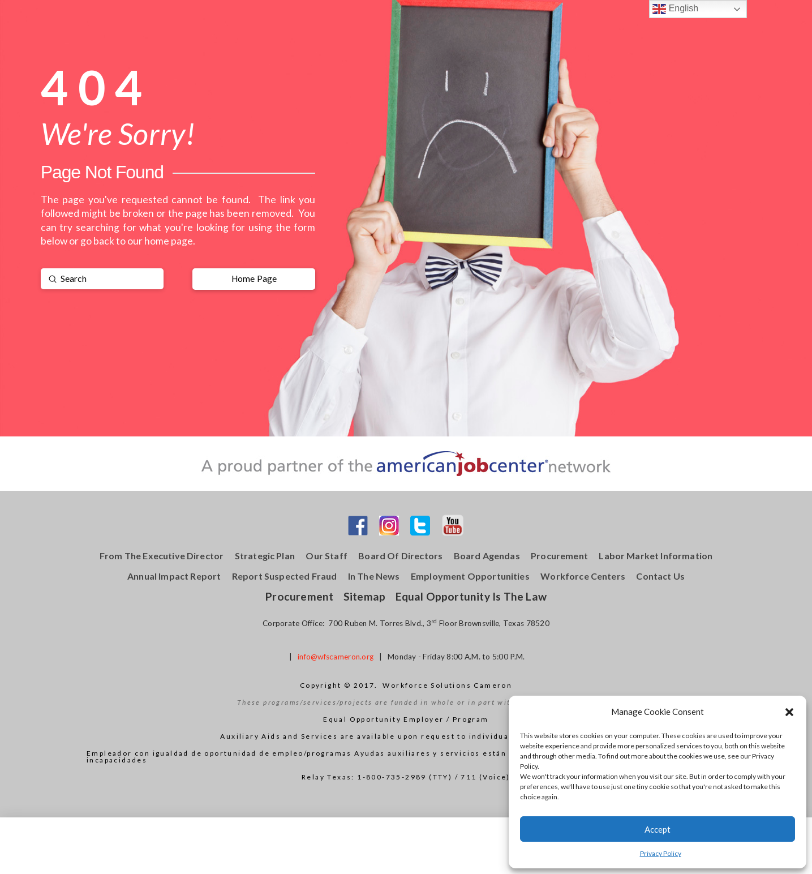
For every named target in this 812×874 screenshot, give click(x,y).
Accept (658, 829)
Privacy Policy (660, 853)
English (675, 9)
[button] (789, 712)
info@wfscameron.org (335, 656)
